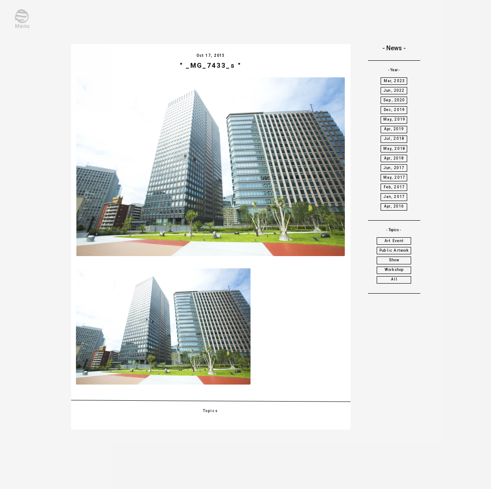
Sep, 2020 (394, 100)
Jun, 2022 (394, 90)
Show (394, 260)
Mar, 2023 (394, 81)
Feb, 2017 (394, 187)
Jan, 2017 (394, 196)
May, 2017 (394, 177)
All (394, 279)
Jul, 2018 (394, 138)
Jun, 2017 (394, 168)
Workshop (394, 269)
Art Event (394, 241)
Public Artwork (394, 250)
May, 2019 (394, 119)
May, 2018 (394, 148)
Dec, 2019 (394, 110)
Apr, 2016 (394, 206)
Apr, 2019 (394, 129)
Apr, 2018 (394, 158)
